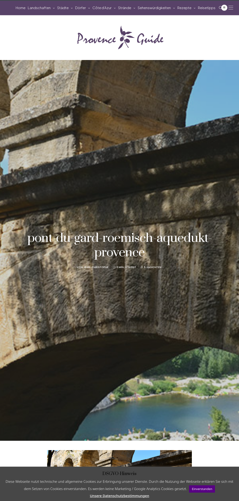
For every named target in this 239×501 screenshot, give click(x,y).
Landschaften (39, 7)
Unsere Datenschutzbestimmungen (119, 495)
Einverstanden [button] (202, 489)
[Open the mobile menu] (230, 7)
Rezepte (184, 7)
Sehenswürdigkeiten (154, 7)
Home (20, 7)
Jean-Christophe (96, 267)
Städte (63, 7)
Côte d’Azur (102, 7)
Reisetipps (206, 7)
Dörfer (80, 7)
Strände (124, 7)
